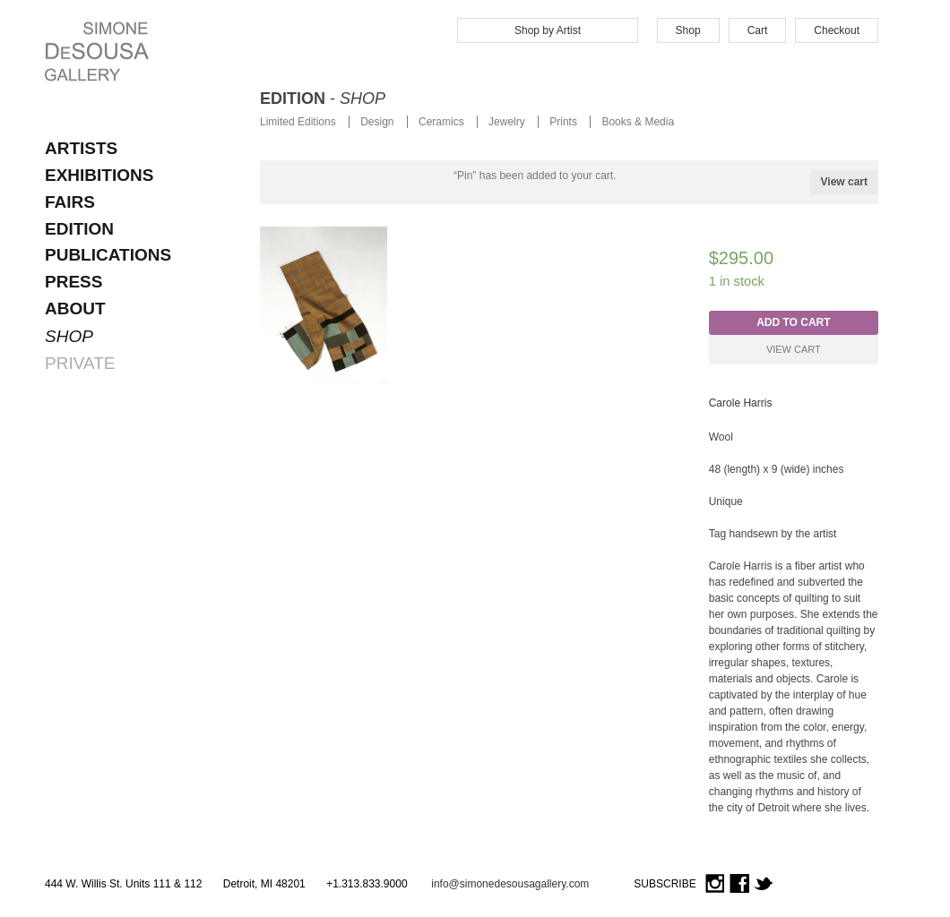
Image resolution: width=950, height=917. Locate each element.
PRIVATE (80, 363)
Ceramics (441, 122)
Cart (757, 30)
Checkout (836, 30)
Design (376, 122)
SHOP (69, 336)
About (75, 308)
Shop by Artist (547, 30)
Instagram (715, 884)
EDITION (79, 228)
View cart (844, 182)
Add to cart (793, 322)
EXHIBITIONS (99, 175)
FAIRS (70, 202)
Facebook (739, 884)
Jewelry (506, 122)
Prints (563, 122)
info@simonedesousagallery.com (510, 884)
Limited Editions (298, 122)
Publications (108, 254)
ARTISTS (81, 148)
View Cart (793, 349)
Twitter (763, 884)
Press (73, 281)
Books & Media (637, 122)
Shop (688, 30)
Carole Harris (741, 403)
